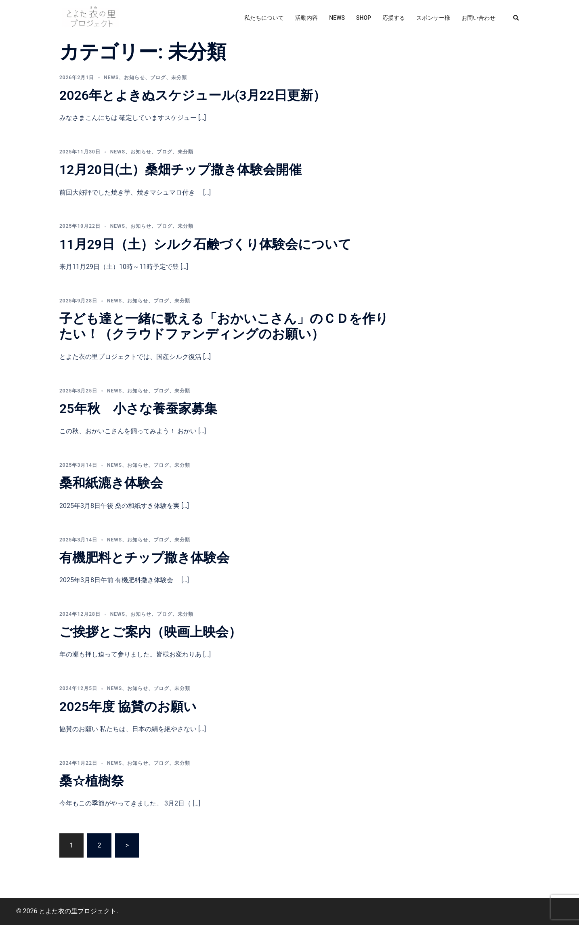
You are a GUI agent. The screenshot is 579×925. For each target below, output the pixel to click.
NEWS (337, 18)
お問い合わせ (478, 18)
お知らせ (134, 77)
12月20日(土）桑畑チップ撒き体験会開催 (180, 169)
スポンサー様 (433, 18)
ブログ (158, 77)
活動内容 (306, 18)
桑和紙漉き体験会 (111, 483)
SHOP (363, 18)
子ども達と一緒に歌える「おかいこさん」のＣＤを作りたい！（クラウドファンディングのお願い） (223, 326)
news (111, 77)
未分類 (179, 77)
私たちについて (264, 18)
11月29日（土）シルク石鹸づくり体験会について (205, 244)
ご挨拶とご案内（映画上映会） (150, 632)
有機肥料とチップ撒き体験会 (144, 557)
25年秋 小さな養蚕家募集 (138, 408)
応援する (393, 18)
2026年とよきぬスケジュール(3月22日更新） (192, 95)
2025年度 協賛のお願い (128, 706)
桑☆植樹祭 (91, 781)
